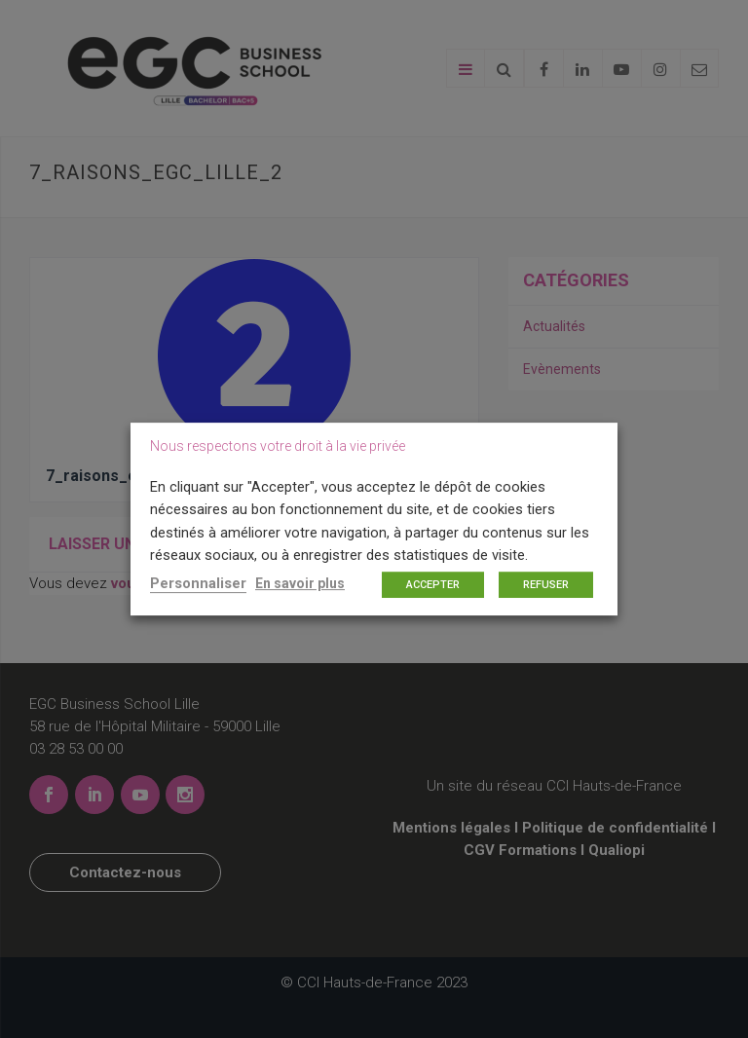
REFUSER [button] (546, 584)
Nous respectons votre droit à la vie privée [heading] (277, 446)
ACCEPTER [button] (433, 584)
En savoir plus (300, 583)
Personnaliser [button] (198, 583)
